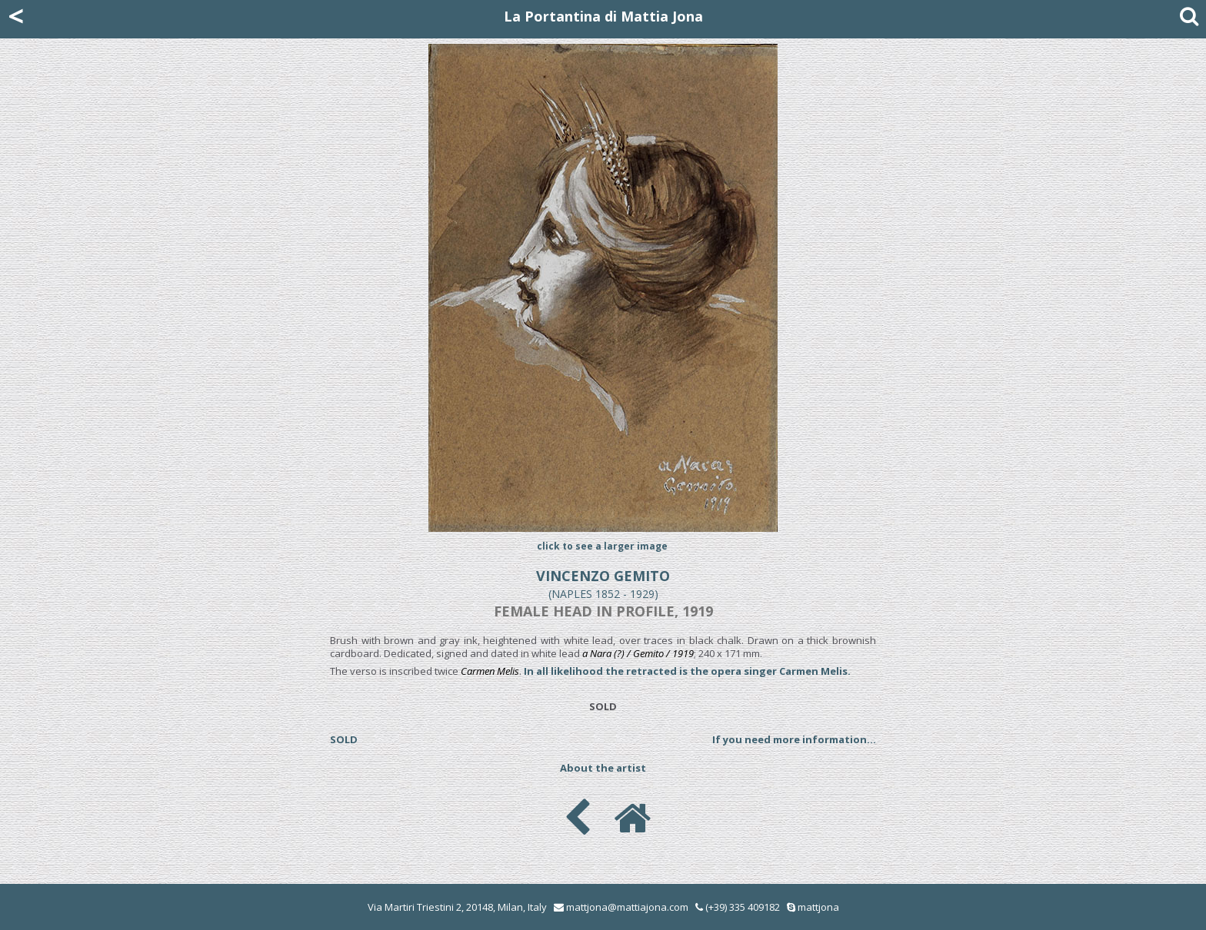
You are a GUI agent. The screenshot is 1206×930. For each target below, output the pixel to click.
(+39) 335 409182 (737, 907)
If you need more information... (794, 739)
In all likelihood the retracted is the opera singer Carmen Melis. (687, 671)
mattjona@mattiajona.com (627, 907)
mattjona (818, 907)
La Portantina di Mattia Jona (603, 16)
